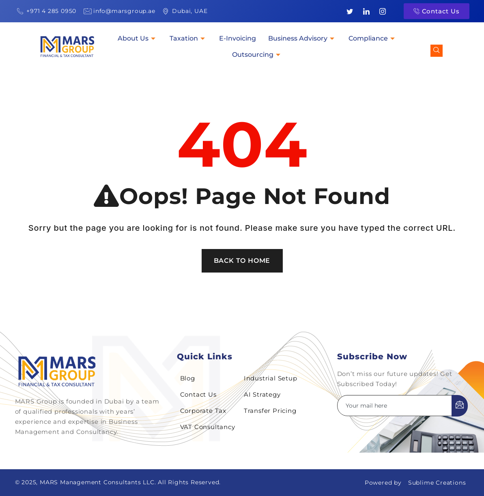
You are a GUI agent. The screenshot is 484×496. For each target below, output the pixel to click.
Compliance (372, 38)
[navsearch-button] (436, 51)
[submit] (460, 406)
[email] (394, 405)
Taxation (188, 38)
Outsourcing (257, 54)
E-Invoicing (237, 38)
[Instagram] (383, 11)
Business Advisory (302, 38)
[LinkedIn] (366, 11)
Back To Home (242, 260)
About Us (137, 38)
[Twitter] (350, 11)
